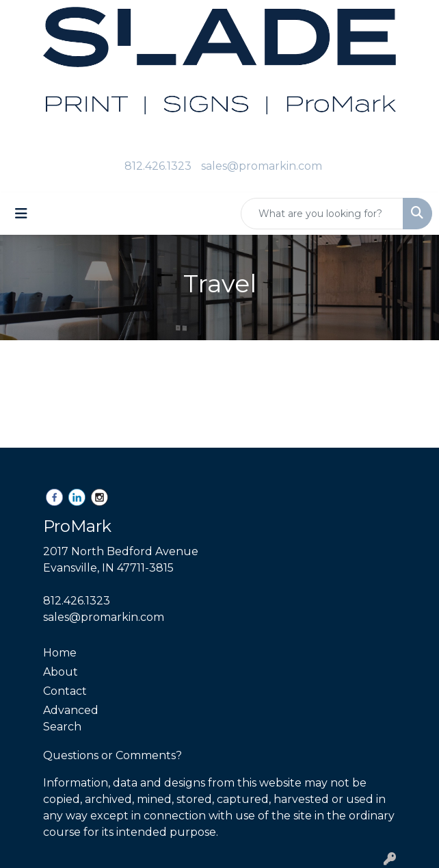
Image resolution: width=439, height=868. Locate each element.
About (60, 671)
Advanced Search (70, 718)
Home (60, 652)
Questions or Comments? (112, 755)
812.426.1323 (157, 166)
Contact (65, 691)
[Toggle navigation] (21, 213)
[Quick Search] (322, 213)
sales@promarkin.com (261, 166)
